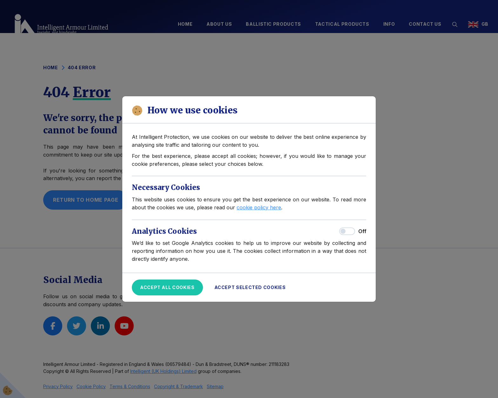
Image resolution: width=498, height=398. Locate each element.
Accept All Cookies (167, 287)
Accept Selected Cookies (250, 287)
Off (362, 231)
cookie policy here (259, 207)
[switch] (347, 231)
